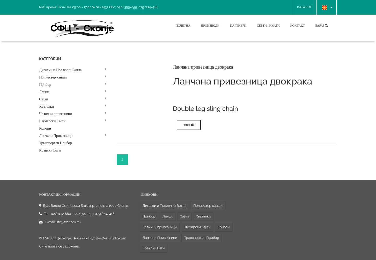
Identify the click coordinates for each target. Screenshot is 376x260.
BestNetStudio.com (111, 238)
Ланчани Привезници (56, 136)
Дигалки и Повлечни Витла (60, 70)
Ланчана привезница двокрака (203, 68)
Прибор (45, 85)
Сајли (43, 99)
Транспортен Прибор (55, 143)
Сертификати (268, 25)
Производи (210, 25)
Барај (321, 25)
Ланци (44, 92)
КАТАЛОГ (304, 7)
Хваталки (46, 106)
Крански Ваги (50, 150)
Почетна (182, 25)
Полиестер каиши (53, 77)
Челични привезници (55, 114)
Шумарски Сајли (52, 121)
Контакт (297, 25)
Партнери (238, 25)
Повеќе (189, 126)
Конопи (45, 128)
